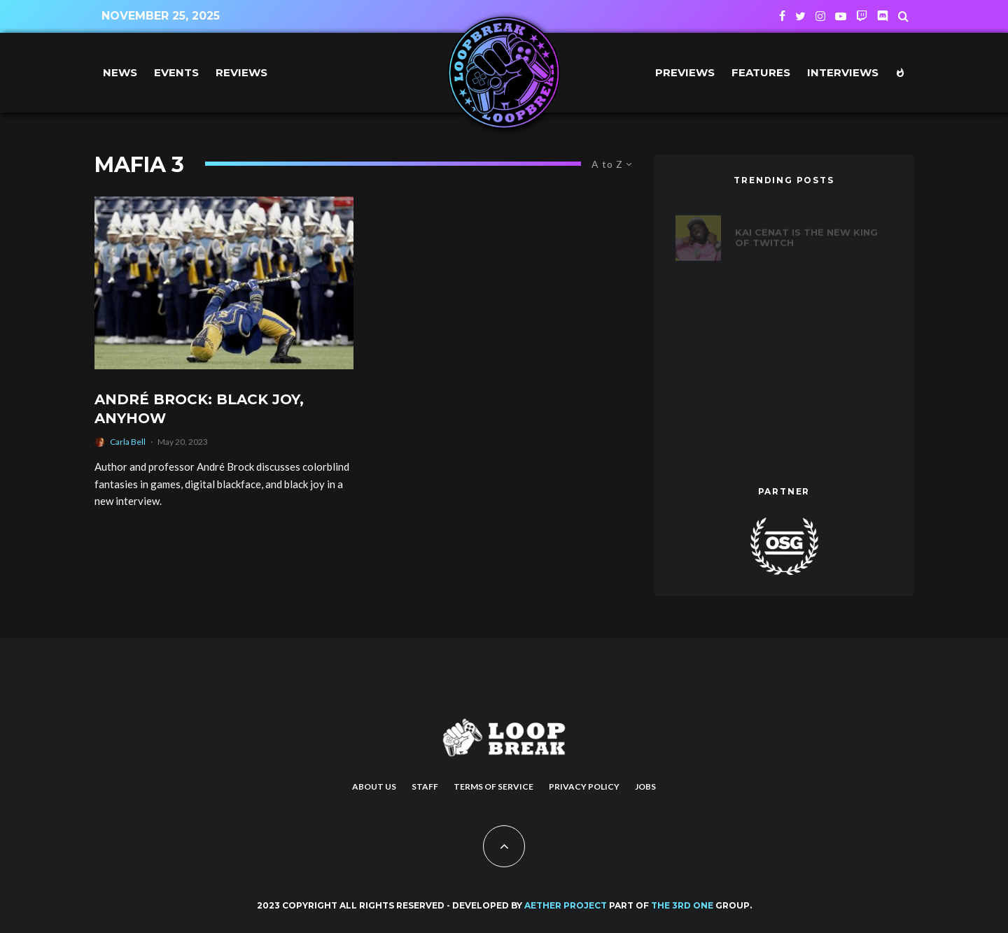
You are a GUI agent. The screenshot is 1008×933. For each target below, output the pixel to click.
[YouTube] (840, 16)
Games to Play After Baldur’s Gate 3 (794, 362)
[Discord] (882, 16)
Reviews (241, 72)
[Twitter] (800, 16)
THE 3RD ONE (682, 905)
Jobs (645, 786)
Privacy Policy (584, 786)
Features (761, 72)
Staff (425, 786)
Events (176, 72)
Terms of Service (493, 786)
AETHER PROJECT (565, 905)
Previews (685, 72)
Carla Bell (128, 441)
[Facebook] (782, 16)
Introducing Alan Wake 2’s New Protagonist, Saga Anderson (811, 429)
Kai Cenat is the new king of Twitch (806, 230)
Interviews (842, 72)
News (120, 72)
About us (374, 786)
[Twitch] (861, 16)
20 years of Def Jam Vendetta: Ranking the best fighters (799, 296)
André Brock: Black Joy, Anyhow (199, 409)
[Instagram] (820, 16)
